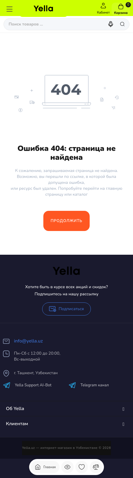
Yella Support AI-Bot (27, 385)
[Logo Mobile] (43, 9)
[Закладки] (81, 467)
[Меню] (9, 9)
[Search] (111, 24)
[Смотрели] (67, 467)
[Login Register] (103, 9)
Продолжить (66, 221)
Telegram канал (89, 385)
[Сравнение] (96, 467)
